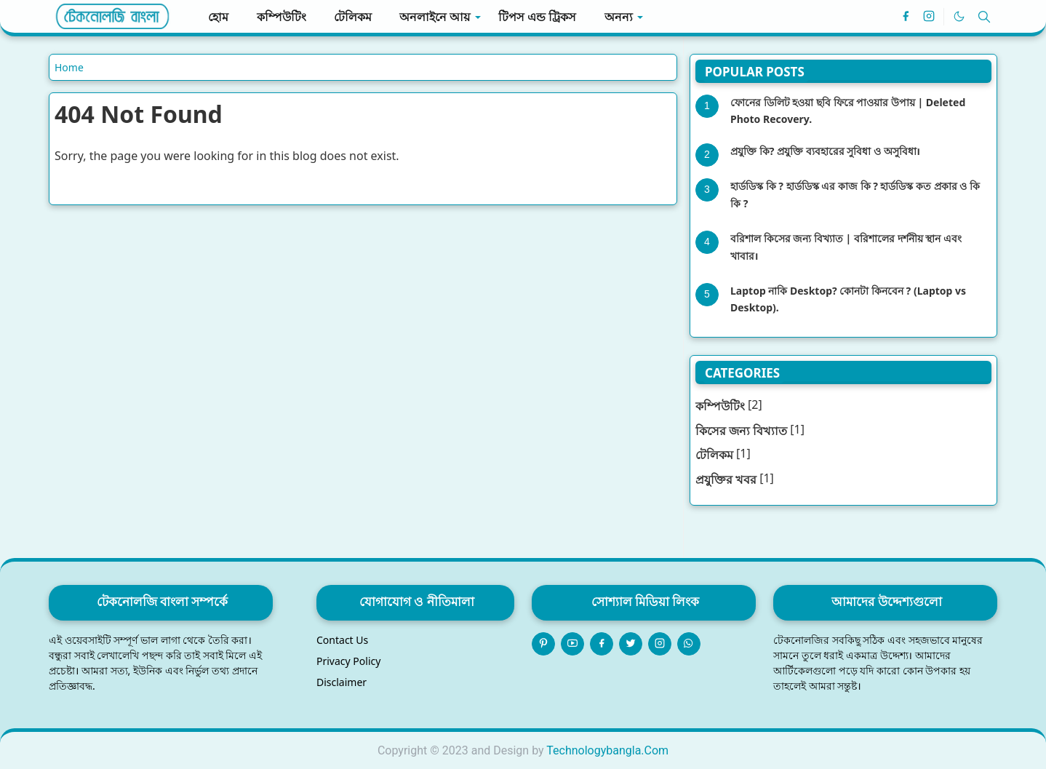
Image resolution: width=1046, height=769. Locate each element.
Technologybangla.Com (607, 750)
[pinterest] (543, 644)
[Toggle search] (984, 17)
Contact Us (342, 640)
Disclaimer (341, 682)
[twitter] (630, 644)
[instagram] (929, 16)
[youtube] (572, 644)
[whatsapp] (688, 644)
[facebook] (905, 16)
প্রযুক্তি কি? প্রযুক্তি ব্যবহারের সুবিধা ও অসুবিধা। (825, 151)
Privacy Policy (348, 661)
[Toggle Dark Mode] (959, 16)
